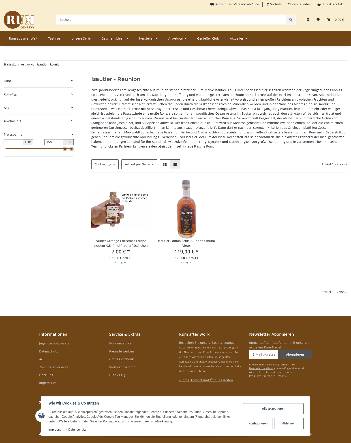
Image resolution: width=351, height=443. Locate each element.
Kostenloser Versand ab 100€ (236, 4)
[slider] (65, 149)
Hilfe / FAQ (117, 375)
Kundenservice (120, 343)
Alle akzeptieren (273, 408)
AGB (42, 359)
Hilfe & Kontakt (332, 4)
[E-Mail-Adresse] (264, 354)
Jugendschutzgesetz (54, 343)
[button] (308, 19)
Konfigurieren (258, 423)
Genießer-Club (208, 38)
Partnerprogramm (122, 367)
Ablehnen (288, 423)
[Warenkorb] (335, 19)
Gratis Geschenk (121, 359)
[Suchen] (171, 19)
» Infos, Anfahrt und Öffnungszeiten (206, 380)
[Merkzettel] (318, 19)
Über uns (46, 375)
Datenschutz (48, 351)
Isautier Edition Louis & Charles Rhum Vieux (186, 243)
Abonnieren (295, 354)
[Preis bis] (54, 142)
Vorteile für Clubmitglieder (289, 4)
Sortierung (103, 164)
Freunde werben (121, 351)
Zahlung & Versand (53, 367)
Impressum (47, 383)
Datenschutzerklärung (262, 368)
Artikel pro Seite (137, 164)
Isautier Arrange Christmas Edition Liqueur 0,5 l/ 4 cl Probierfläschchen (121, 243)
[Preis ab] (13, 142)
